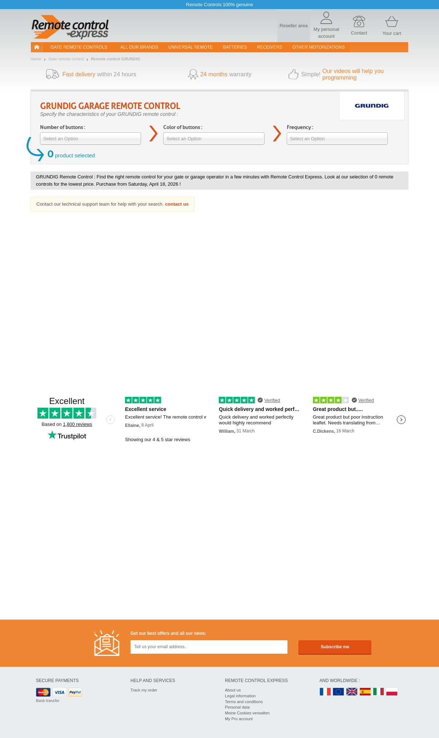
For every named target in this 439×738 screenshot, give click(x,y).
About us (233, 690)
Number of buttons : (62, 127)
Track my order (143, 690)
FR (325, 692)
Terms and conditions (244, 701)
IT (378, 692)
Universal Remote (190, 47)
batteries (235, 47)
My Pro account (239, 719)
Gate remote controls (79, 47)
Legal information (240, 696)
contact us (177, 204)
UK (352, 692)
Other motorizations (319, 47)
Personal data (237, 707)
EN (339, 692)
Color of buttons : (182, 127)
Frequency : (300, 127)
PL (392, 692)
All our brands (139, 47)
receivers (269, 47)
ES (365, 692)
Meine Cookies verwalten (247, 713)
